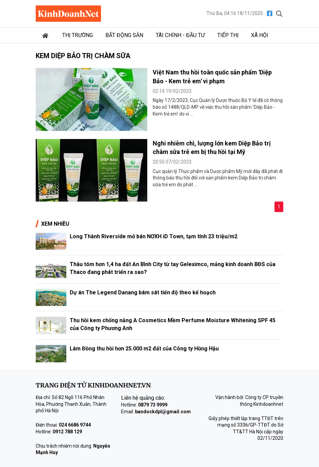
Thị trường (77, 35)
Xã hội (259, 35)
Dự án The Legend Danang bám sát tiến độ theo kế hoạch (143, 292)
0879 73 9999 (152, 405)
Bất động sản (124, 35)
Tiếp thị (227, 35)
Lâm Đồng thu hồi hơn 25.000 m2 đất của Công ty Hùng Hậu (144, 348)
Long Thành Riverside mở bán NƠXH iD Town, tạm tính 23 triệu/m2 (153, 236)
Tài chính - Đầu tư (180, 35)
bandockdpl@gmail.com (163, 411)
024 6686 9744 (75, 425)
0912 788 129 (67, 431)
